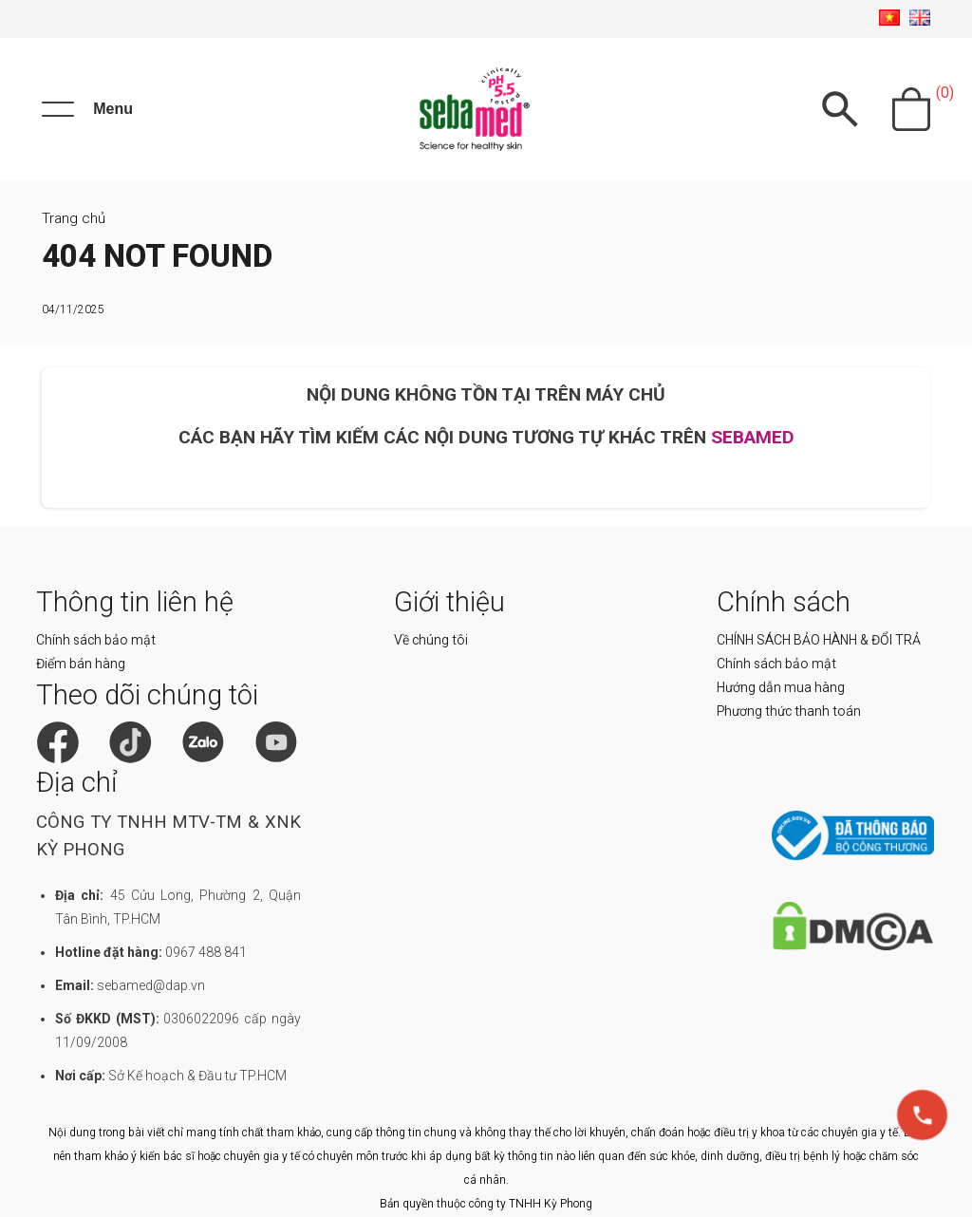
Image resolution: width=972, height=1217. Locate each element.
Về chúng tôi (431, 639)
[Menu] (87, 109)
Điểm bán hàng (80, 663)
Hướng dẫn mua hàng (781, 687)
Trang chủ (73, 218)
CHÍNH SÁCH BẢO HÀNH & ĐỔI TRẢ (819, 639)
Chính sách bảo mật (96, 639)
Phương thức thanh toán (789, 711)
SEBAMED (752, 437)
